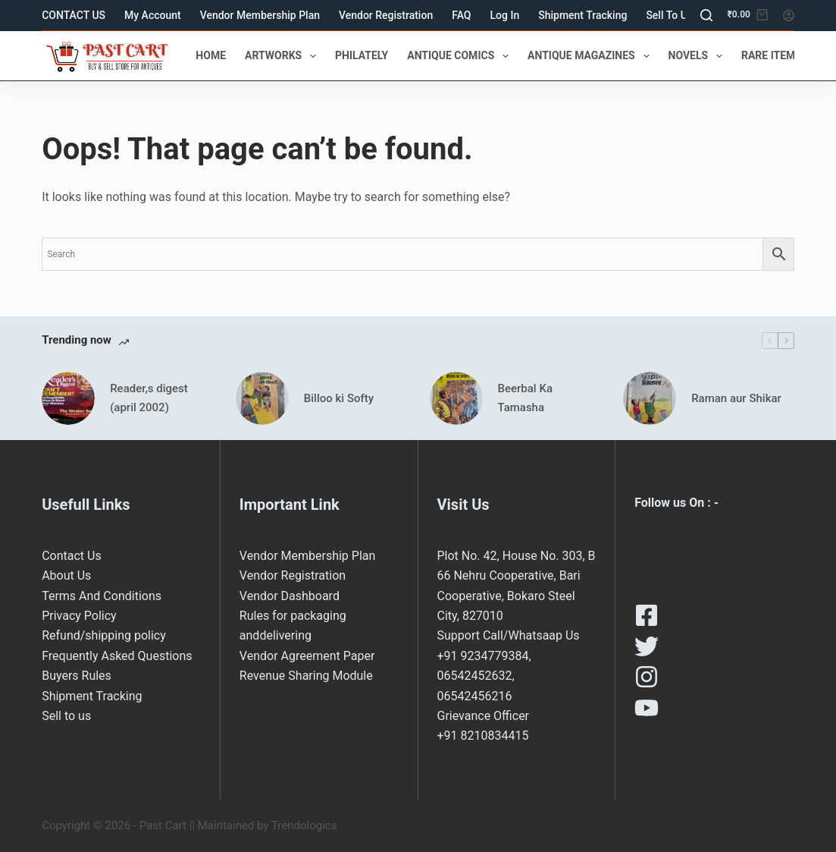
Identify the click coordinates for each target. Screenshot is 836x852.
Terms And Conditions (101, 596)
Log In (505, 15)
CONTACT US (73, 15)
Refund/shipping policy (104, 635)
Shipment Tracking (582, 15)
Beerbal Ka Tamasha (525, 398)
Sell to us (669, 15)
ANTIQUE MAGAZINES (591, 56)
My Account (152, 15)
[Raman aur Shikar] (649, 398)
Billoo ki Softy (339, 398)
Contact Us (72, 556)
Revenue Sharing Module (306, 675)
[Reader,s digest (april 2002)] (68, 398)
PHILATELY (361, 55)
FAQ (461, 15)
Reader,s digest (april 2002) (149, 398)
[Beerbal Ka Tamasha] (456, 398)
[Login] (788, 15)
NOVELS (698, 56)
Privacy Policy (79, 615)
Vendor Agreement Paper (307, 656)
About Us (66, 575)
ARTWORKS (283, 56)
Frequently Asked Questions (117, 656)
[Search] (706, 15)
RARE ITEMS (781, 56)
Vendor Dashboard (290, 596)
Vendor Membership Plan (260, 15)
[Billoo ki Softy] (262, 398)
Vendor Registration (386, 15)
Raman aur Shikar (736, 398)
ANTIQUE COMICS (461, 56)
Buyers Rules (76, 675)
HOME (211, 55)
